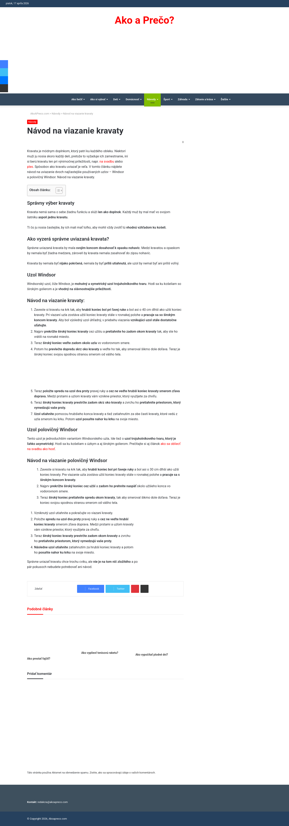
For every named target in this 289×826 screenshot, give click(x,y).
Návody (151, 99)
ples (30, 167)
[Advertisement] (144, 63)
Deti (115, 99)
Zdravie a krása (204, 99)
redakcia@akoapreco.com (53, 802)
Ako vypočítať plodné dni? (151, 654)
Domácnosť (132, 99)
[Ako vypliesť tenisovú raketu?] (105, 634)
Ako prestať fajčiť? (38, 658)
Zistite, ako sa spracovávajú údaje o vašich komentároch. (123, 772)
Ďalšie (224, 99)
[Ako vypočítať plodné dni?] (159, 635)
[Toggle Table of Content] (57, 190)
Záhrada (182, 99)
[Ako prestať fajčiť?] (51, 637)
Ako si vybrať (97, 99)
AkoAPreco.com (38, 113)
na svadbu (107, 161)
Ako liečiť (76, 99)
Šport (167, 99)
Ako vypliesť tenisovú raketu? (99, 652)
